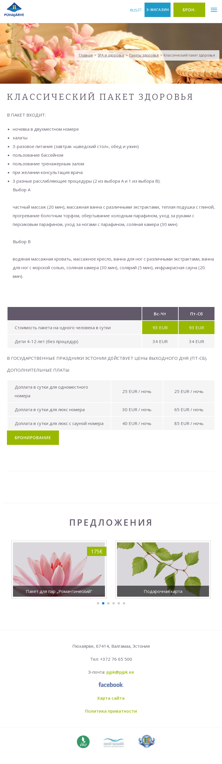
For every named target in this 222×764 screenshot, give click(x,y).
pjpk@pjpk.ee (120, 672)
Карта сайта (111, 698)
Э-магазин (157, 9)
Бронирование (33, 437)
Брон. (189, 9)
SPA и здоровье (111, 55)
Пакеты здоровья (144, 55)
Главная (86, 55)
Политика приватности (111, 711)
